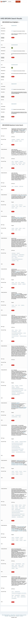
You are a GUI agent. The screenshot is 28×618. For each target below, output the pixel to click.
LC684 (12, 186)
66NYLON (22, 139)
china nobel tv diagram (23, 441)
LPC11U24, (17, 464)
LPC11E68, (20, 530)
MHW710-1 (16, 257)
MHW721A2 (18, 253)
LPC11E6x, (13, 530)
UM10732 (17, 526)
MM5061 (17, 568)
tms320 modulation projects (16, 394)
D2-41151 (22, 195)
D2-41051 (17, 195)
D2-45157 (21, 217)
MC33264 (16, 506)
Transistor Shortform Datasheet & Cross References (19, 593)
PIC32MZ (17, 271)
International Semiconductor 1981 (16, 391)
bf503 (17, 260)
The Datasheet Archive (4, 1)
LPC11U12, (13, 463)
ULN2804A (23, 515)
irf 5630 (19, 331)
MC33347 (24, 506)
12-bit (19, 282)
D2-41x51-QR (13, 206)
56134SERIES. (23, 130)
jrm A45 (13, 337)
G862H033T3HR (14, 25)
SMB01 (20, 164)
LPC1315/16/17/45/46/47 (15, 403)
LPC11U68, (17, 529)
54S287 (22, 565)
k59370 (12, 161)
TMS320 (24, 376)
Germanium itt (23, 595)
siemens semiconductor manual (16, 515)
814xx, (17, 206)
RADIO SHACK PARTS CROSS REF (16, 512)
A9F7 (20, 334)
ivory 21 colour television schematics (17, 444)
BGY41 (12, 257)
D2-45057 (14, 218)
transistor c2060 (17, 591)
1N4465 (13, 595)
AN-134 (12, 591)
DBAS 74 (23, 164)
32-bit (16, 272)
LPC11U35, (24, 464)
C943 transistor (14, 598)
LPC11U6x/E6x (22, 526)
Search (18, 1)
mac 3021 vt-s (13, 306)
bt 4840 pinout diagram (15, 334)
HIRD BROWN (13, 164)
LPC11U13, (21, 463)
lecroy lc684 (21, 186)
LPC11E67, (17, 530)
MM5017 (19, 565)
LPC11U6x (13, 528)
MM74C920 (13, 568)
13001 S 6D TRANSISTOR (15, 254)
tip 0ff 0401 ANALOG (14, 331)
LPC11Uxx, (13, 462)
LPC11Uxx (21, 460)
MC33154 (13, 506)
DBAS (17, 164)
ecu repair (21, 385)
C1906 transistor (17, 595)
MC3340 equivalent (17, 509)
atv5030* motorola (21, 254)
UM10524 (24, 407)
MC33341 (20, 506)
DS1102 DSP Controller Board (16, 447)
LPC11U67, (13, 529)
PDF (13, 37)
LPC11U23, (13, 464)
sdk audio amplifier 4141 (15, 450)
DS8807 (16, 565)
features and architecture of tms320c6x (17, 388)
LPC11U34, (21, 464)
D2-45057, (18, 217)
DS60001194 (22, 282)
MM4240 (13, 565)
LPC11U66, (24, 530)
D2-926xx (24, 206)
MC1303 (13, 509)
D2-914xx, (20, 206)
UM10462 (17, 460)
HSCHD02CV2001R (14, 64)
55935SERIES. (15, 131)
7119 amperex (13, 260)
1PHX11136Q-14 (13, 253)
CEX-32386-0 (16, 385)
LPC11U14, (17, 463)
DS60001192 (22, 305)
